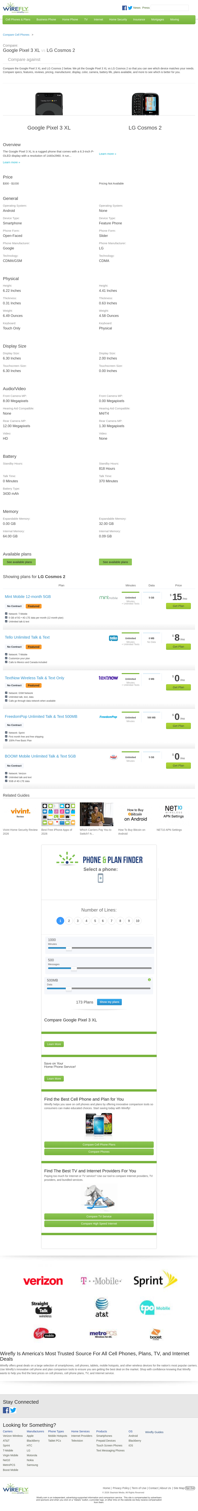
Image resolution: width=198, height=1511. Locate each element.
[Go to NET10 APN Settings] (173, 814)
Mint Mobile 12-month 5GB (28, 597)
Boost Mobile (10, 1468)
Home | (107, 1486)
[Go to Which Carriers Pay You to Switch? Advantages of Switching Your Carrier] (97, 814)
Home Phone (70, 19)
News (137, 7)
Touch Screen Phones (105, 1445)
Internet (98, 19)
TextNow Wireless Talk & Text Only (34, 678)
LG (27, 1449)
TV (86, 19)
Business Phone (46, 19)
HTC (28, 1445)
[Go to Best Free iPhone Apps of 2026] (58, 814)
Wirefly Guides (148, 1432)
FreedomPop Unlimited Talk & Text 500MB (41, 716)
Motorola (31, 1454)
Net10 (6, 1459)
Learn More (54, 1044)
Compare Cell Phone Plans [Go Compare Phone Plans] (99, 1144)
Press (146, 7)
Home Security (118, 19)
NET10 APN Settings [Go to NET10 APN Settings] (169, 829)
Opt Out (190, 1486)
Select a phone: (101, 869)
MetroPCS (9, 1463)
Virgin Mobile (10, 1454)
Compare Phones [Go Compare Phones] (99, 1151)
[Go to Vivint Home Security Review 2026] (20, 814)
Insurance (139, 19)
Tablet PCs (53, 1440)
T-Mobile (8, 1449)
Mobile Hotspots (56, 1435)
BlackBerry (32, 1440)
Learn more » (11, 162)
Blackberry (130, 1440)
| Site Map (178, 1486)
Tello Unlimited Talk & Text (27, 637)
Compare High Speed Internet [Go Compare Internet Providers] (99, 1223)
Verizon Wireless (12, 1435)
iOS (126, 1445)
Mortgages (157, 19)
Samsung (31, 1463)
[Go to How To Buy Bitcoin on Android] (135, 814)
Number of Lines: (99, 910)
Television (74, 1440)
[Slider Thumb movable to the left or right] (69, 949)
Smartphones (100, 1435)
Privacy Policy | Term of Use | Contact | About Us (142, 1486)
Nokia (29, 1459)
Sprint (6, 1445)
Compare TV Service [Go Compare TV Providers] (99, 1216)
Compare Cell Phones (16, 34)
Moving (174, 19)
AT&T (6, 1440)
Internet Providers (79, 1435)
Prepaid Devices (102, 1440)
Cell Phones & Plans (18, 19)
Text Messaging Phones (106, 1449)
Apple (29, 1435)
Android (128, 1435)
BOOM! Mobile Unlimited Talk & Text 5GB (40, 756)
